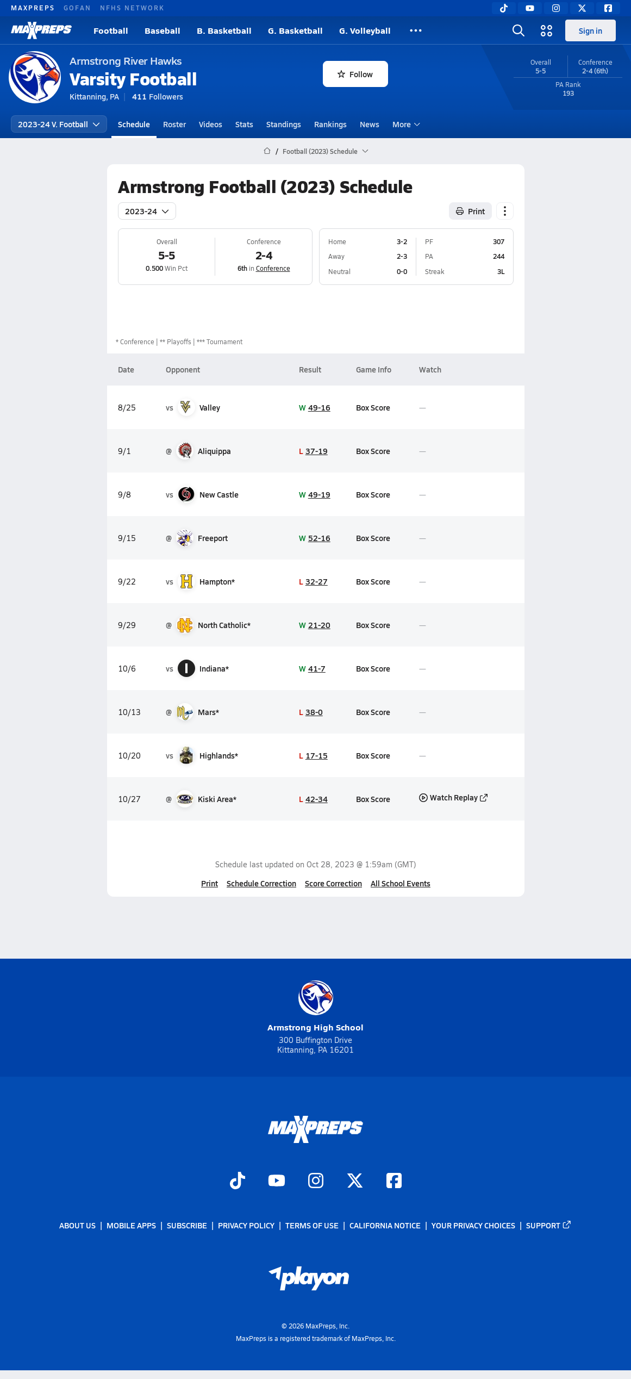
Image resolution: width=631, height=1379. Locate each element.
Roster (174, 124)
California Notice (385, 1225)
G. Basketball (295, 30)
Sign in (590, 30)
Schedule (134, 124)
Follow (355, 74)
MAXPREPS (33, 7)
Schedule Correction (261, 883)
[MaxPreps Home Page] (267, 151)
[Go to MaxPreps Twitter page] (355, 1181)
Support (549, 1225)
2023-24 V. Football (59, 124)
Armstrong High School (315, 1006)
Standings (283, 124)
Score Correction (333, 883)
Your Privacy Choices (473, 1225)
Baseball (162, 30)
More (404, 124)
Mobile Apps (131, 1225)
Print (209, 883)
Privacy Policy (246, 1225)
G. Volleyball (365, 30)
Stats (244, 124)
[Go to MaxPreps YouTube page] (276, 1181)
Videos (210, 124)
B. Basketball (224, 30)
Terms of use (312, 1225)
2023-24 (147, 211)
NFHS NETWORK (132, 7)
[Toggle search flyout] (518, 30)
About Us (77, 1225)
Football (110, 30)
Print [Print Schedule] (470, 211)
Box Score (373, 407)
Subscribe (187, 1225)
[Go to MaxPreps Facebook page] (394, 1181)
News (369, 124)
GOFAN (77, 7)
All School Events (400, 883)
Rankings (330, 124)
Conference (272, 268)
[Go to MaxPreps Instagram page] (315, 1181)
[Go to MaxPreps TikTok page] (237, 1181)
